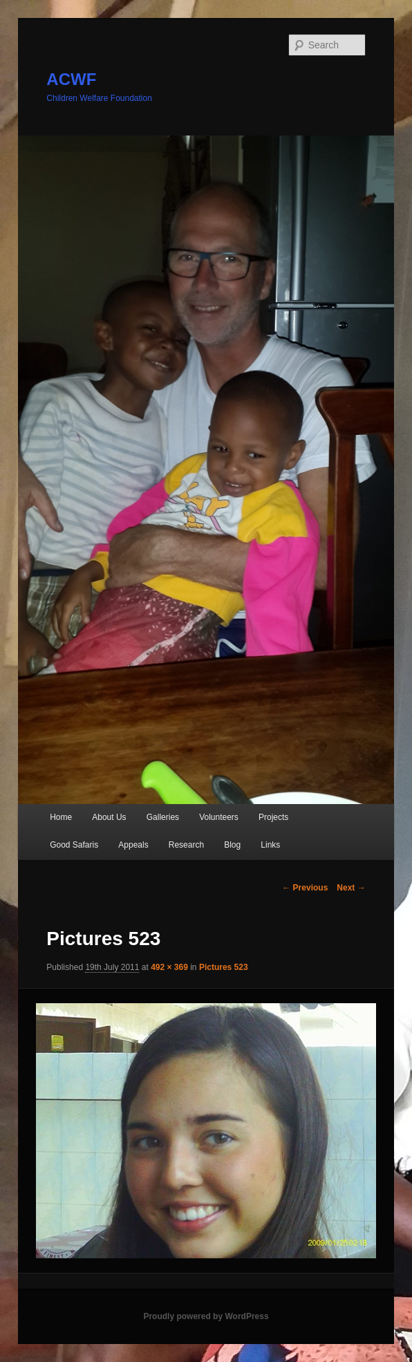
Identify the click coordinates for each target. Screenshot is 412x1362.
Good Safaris (74, 845)
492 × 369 (169, 967)
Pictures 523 (223, 967)
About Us (109, 817)
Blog (232, 845)
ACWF (71, 79)
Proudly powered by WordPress (205, 1316)
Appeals (133, 845)
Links (270, 845)
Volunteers (218, 817)
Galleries (163, 817)
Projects (273, 817)
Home (61, 817)
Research (186, 845)
